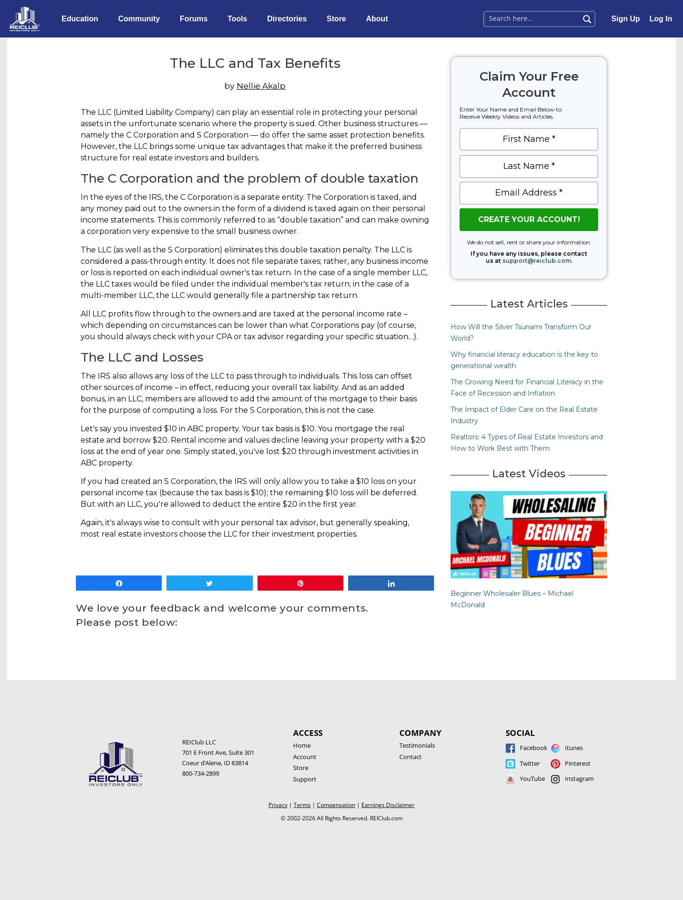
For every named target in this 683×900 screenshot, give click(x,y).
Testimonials (417, 745)
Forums (196, 19)
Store (339, 19)
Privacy (277, 805)
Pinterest (578, 763)
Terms (302, 805)
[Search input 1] (532, 18)
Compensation (336, 805)
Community (141, 19)
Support (304, 779)
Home (302, 745)
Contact (410, 756)
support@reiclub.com (536, 260)
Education (82, 19)
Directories (289, 19)
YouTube (532, 778)
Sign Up (625, 19)
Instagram (579, 778)
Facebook (533, 747)
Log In (660, 19)
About (379, 19)
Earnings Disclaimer (388, 805)
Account (304, 756)
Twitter (530, 763)
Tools (240, 19)
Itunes (574, 747)
